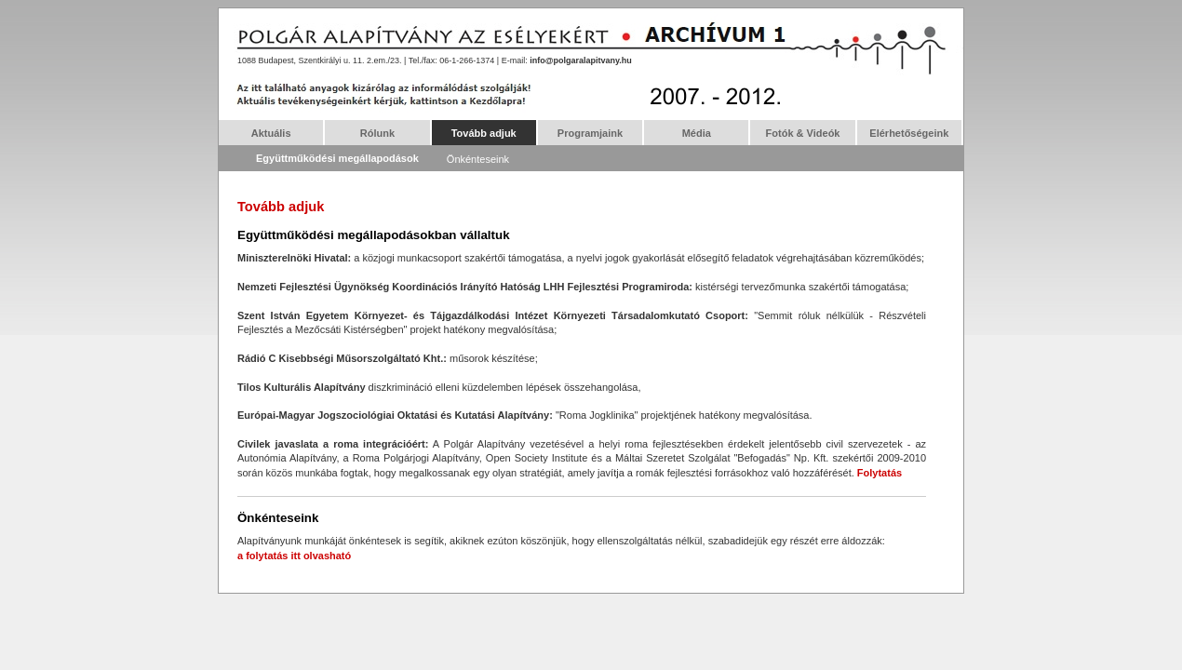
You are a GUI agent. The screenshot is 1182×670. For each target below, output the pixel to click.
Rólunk (377, 133)
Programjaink (590, 133)
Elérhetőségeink (908, 133)
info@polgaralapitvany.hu (581, 60)
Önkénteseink (478, 159)
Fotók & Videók (803, 133)
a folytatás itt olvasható (294, 555)
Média (696, 133)
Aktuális (271, 133)
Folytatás (879, 472)
